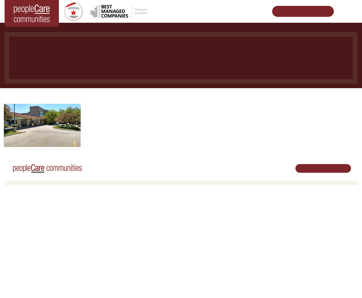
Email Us (309, 234)
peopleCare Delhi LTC (25, 247)
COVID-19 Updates (111, 221)
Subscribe (251, 262)
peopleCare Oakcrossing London (33, 228)
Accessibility (253, 255)
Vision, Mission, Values (261, 208)
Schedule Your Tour (299, 11)
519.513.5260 (313, 226)
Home (75, 96)
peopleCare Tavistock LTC (28, 234)
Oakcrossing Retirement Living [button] (120, 215)
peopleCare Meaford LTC (27, 241)
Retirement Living (111, 208)
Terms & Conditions (76, 286)
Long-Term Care (103, 96)
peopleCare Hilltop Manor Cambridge (37, 221)
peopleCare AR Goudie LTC (149, 96)
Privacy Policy (104, 286)
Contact (250, 269)
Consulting (252, 249)
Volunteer (192, 215)
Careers (191, 208)
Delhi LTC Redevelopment (117, 234)
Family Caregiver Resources (118, 228)
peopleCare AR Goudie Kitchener (34, 215)
